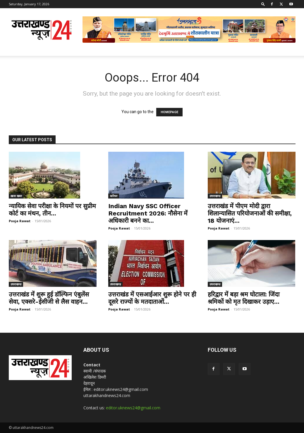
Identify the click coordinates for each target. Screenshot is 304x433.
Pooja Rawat (19, 221)
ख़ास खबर (16, 196)
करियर (113, 196)
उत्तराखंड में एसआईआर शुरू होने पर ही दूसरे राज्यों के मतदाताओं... (152, 298)
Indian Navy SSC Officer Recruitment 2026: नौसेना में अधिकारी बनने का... (148, 213)
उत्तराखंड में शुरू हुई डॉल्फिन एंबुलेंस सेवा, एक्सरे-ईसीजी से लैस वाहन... (49, 298)
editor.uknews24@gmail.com (133, 407)
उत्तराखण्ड (214, 196)
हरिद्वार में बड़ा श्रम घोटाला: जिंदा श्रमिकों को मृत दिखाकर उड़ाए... (243, 298)
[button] (263, 4)
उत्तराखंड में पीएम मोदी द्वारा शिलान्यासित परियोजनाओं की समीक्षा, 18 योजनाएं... (250, 213)
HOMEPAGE (169, 112)
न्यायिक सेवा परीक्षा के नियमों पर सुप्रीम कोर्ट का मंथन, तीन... (52, 209)
